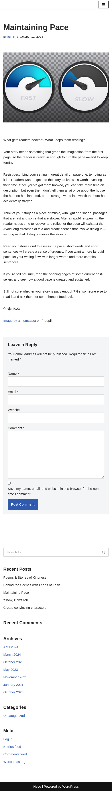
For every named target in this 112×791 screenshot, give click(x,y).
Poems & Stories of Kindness (24, 577)
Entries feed (12, 746)
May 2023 (10, 669)
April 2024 (10, 647)
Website (14, 410)
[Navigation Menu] (103, 4)
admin (11, 36)
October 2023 (13, 662)
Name (13, 373)
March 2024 (12, 654)
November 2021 (15, 677)
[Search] (51, 552)
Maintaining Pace (16, 592)
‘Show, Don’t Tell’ (16, 600)
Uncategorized (14, 715)
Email (13, 392)
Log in (7, 739)
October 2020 (13, 692)
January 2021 (13, 684)
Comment (16, 428)
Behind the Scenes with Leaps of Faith (31, 585)
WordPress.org (14, 762)
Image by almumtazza (19, 320)
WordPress (70, 786)
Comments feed (15, 754)
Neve (37, 786)
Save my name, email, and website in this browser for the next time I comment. (53, 491)
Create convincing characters (24, 607)
